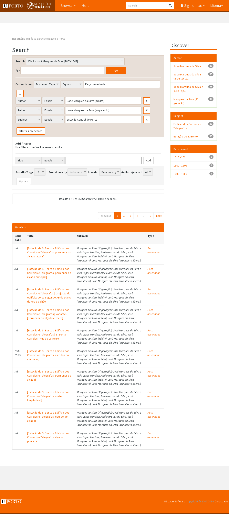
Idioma (216, 5)
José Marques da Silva (187, 66)
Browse (67, 5)
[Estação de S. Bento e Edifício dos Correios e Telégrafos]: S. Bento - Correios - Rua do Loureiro (48, 334)
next (159, 216)
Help (86, 5)
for (17, 70)
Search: (20, 61)
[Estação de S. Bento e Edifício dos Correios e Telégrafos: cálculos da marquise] (48, 355)
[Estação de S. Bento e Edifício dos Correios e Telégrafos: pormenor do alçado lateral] (49, 252)
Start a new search (30, 131)
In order (93, 172)
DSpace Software (174, 501)
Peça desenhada (153, 250)
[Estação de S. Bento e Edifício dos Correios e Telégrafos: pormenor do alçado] (49, 375)
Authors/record (131, 172)
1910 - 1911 (180, 157)
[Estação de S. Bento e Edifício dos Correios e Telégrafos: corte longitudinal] (48, 396)
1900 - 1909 (180, 165)
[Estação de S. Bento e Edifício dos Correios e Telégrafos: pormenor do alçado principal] (49, 273)
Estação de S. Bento (186, 136)
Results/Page (24, 172)
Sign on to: (194, 5)
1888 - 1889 (180, 174)
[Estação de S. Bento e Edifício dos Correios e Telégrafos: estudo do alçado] (48, 417)
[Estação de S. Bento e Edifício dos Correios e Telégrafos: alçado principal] (48, 437)
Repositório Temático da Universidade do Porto (38, 38)
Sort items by (58, 172)
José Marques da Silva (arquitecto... (187, 76)
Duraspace (221, 501)
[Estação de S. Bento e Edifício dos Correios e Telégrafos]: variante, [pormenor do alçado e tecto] (48, 314)
